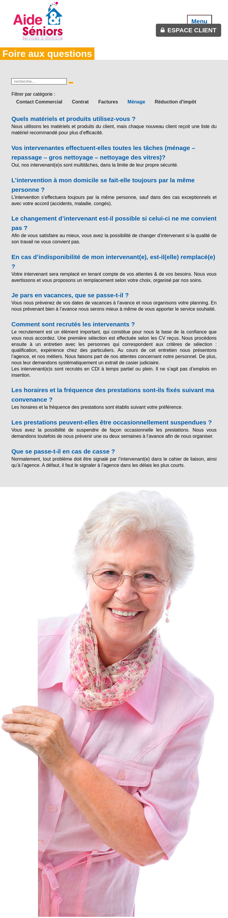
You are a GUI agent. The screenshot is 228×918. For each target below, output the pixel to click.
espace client (191, 30)
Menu (199, 21)
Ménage (136, 101)
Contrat (80, 101)
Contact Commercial (39, 101)
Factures (108, 101)
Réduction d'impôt (175, 101)
